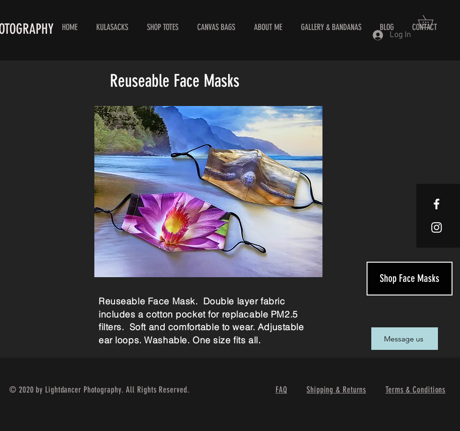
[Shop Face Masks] (409, 278)
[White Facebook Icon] (436, 204)
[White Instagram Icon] (436, 227)
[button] (431, 21)
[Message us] (404, 338)
